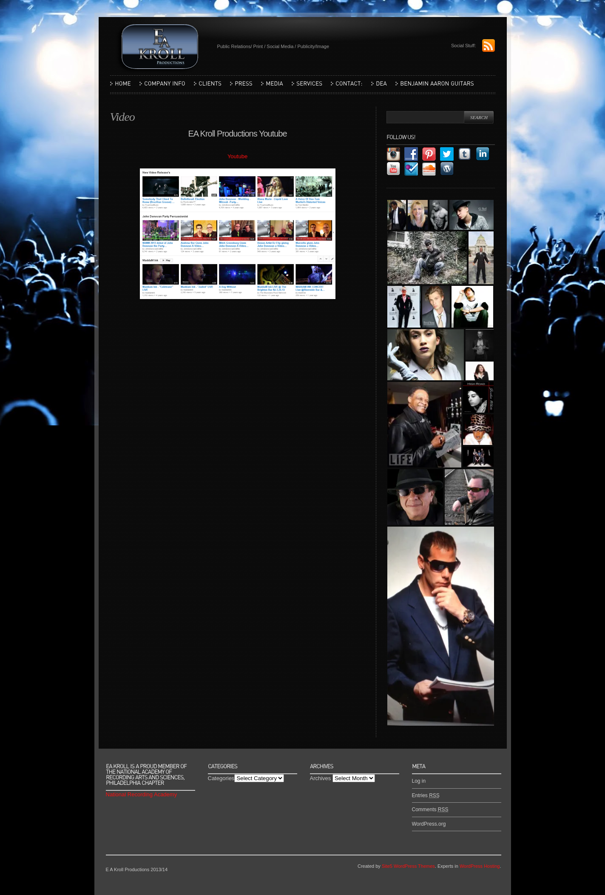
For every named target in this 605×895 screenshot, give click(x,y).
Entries (426, 795)
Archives (320, 778)
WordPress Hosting (480, 866)
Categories (221, 778)
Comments (430, 809)
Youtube (237, 156)
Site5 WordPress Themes (408, 866)
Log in (419, 781)
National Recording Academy (141, 794)
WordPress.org (429, 824)
